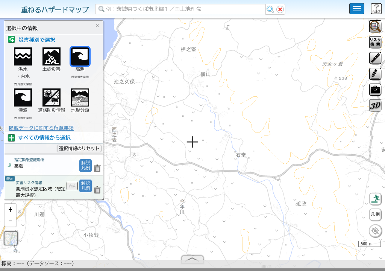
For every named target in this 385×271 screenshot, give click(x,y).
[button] (10, 212)
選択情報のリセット (79, 148)
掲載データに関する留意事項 (41, 128)
